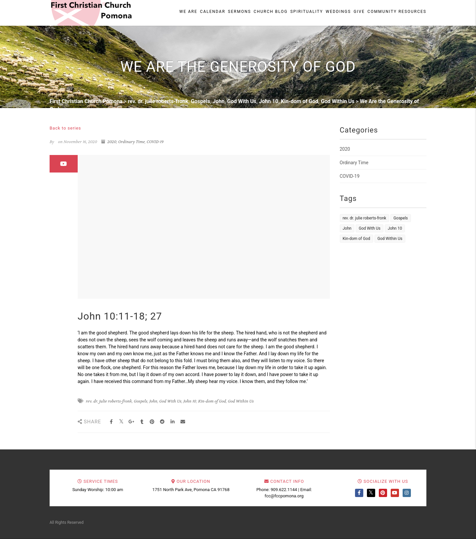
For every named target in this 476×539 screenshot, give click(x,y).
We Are (188, 11)
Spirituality (306, 11)
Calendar (212, 11)
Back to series (65, 128)
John (153, 401)
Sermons (239, 11)
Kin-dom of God (212, 401)
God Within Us (241, 401)
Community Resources (397, 11)
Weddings (338, 11)
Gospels (140, 401)
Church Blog (271, 11)
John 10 (189, 401)
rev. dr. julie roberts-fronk (109, 401)
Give (359, 11)
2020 (111, 141)
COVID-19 (155, 141)
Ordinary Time (131, 141)
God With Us (170, 401)
